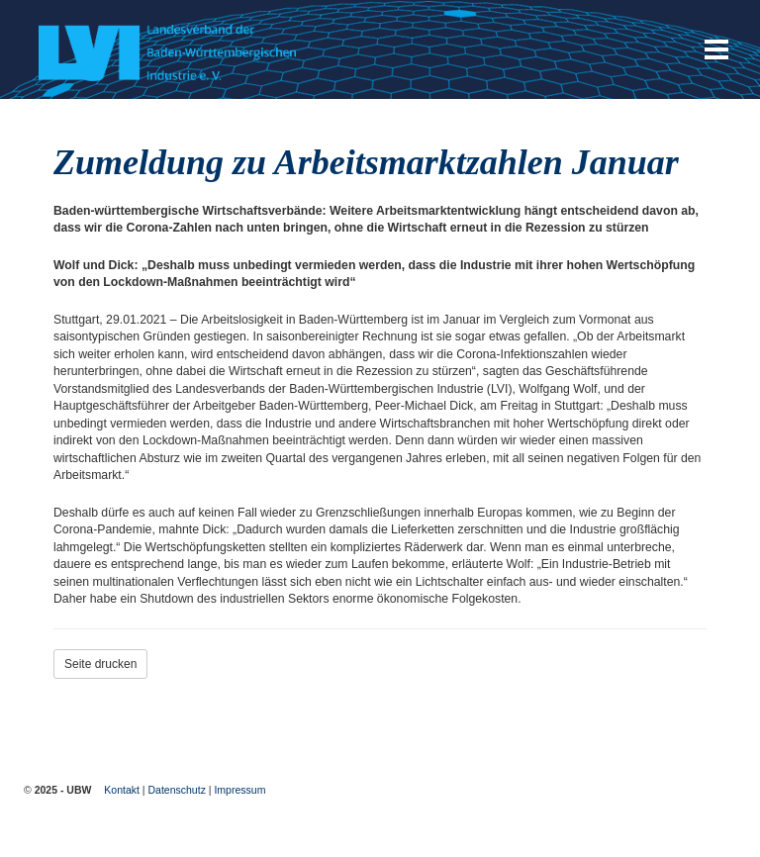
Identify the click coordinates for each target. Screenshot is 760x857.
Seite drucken (100, 664)
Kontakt (122, 790)
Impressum (239, 790)
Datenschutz (177, 790)
